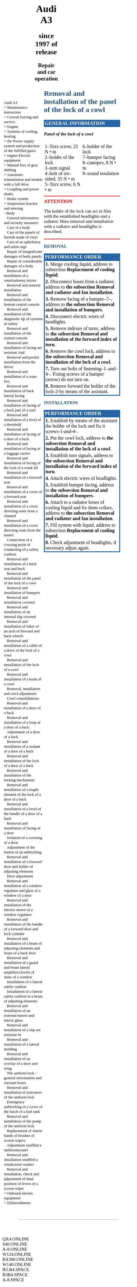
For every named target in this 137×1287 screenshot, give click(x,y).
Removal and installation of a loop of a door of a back (22, 722)
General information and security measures (21, 220)
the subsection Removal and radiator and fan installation (79, 289)
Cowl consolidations (23, 698)
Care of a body (18, 227)
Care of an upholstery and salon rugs (22, 244)
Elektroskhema (19, 1203)
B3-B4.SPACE (15, 1269)
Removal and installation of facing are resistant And (23, 348)
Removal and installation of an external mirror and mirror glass (19, 1013)
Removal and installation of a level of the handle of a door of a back (23, 811)
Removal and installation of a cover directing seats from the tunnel (22, 527)
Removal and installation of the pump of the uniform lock (22, 1121)
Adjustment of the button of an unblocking (22, 849)
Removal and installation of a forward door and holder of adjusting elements (22, 864)
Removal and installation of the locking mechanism (19, 775)
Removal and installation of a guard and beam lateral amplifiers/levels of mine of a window (21, 967)
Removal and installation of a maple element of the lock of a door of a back (22, 792)
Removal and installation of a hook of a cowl (22, 679)
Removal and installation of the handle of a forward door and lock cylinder (23, 926)
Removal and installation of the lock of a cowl (21, 665)
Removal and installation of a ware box (20, 376)
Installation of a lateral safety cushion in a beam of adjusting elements (23, 996)
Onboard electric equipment (18, 1195)
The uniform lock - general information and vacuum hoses (22, 1078)
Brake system (17, 198)
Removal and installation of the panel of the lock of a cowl (22, 578)
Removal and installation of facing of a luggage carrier (22, 448)
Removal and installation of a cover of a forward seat (23, 492)
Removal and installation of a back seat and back (20, 564)
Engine (12, 126)
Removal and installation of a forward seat (22, 477)
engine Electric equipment (17, 157)
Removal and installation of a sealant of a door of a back (22, 746)
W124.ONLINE (16, 1254)
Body (10, 213)
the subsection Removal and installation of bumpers (79, 307)
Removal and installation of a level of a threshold (22, 420)
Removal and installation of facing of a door (22, 828)
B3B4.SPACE (15, 1274)
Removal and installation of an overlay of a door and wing (20, 1061)
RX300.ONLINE (17, 1259)
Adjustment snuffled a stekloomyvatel (22, 1147)
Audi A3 (10, 102)
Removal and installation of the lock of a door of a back (21, 761)
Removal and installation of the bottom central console (21, 299)
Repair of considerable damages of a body (23, 263)
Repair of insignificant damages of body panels (23, 254)
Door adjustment (20, 876)
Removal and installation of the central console (17, 333)
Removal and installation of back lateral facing (19, 391)
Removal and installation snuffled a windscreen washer (21, 1159)
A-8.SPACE (13, 1279)
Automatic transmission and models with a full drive (23, 179)
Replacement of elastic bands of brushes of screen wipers (23, 1135)
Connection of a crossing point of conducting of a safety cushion (21, 547)
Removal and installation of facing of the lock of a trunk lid (22, 463)
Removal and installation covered (19, 599)
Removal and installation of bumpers (22, 590)
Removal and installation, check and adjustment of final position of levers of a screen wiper (21, 1179)
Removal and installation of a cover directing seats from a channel (21, 508)
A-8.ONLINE (14, 1249)
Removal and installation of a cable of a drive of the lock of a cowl (23, 647)
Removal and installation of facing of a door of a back (22, 434)
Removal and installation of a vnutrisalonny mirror (20, 275)
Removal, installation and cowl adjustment (22, 691)
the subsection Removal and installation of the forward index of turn (81, 339)
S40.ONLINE (14, 1244)
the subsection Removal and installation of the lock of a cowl (77, 359)
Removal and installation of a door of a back (22, 708)
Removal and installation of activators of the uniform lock (23, 1092)
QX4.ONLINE (15, 1239)
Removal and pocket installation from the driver (21, 362)
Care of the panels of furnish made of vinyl (21, 234)
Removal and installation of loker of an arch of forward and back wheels (21, 628)
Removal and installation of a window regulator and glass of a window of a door (23, 888)
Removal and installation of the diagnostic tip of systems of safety (23, 316)
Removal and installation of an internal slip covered (20, 612)
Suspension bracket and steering (20, 205)
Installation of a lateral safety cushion (23, 984)
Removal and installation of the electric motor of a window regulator (18, 907)
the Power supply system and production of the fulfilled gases (21, 146)
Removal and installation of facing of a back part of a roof (22, 405)
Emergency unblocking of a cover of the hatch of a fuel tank (23, 1107)
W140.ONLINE (16, 1264)
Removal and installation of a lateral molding (21, 1044)
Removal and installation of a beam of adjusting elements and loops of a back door (23, 945)
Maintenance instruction (15, 109)
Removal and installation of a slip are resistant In (22, 1030)
